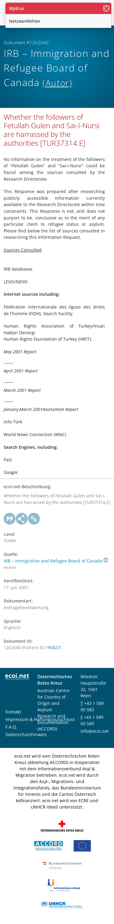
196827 (52, 647)
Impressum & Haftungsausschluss (40, 719)
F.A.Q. (11, 727)
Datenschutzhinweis (26, 734)
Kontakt (13, 712)
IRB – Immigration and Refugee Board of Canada (56, 561)
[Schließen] (106, 8)
